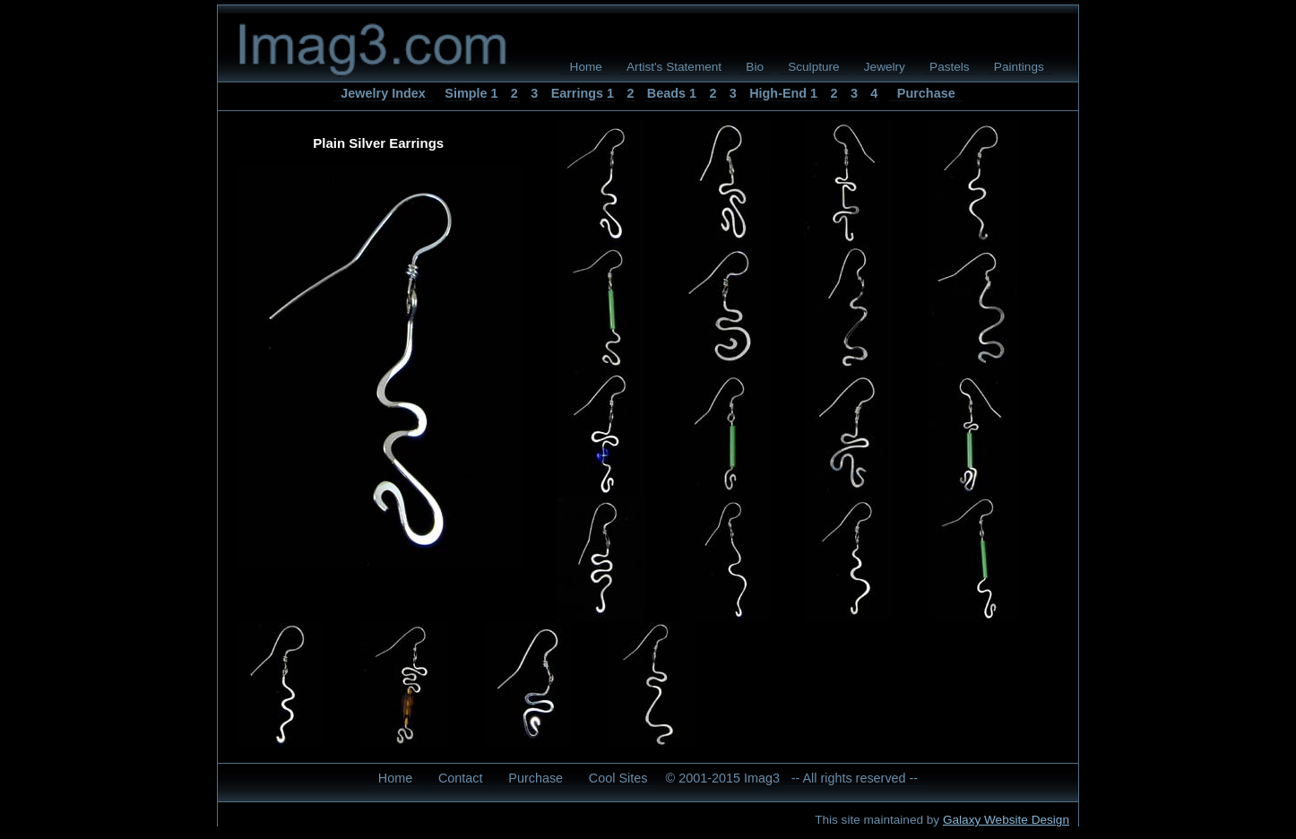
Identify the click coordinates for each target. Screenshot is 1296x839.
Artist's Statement (673, 67)
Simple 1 (471, 93)
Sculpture (813, 67)
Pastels (949, 67)
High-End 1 (783, 93)
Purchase (926, 93)
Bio (755, 67)
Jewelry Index (383, 93)
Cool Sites (618, 778)
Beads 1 (671, 93)
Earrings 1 (582, 93)
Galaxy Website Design (1006, 819)
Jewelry (884, 67)
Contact (460, 778)
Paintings (1019, 67)
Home (586, 67)
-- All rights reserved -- (855, 778)
